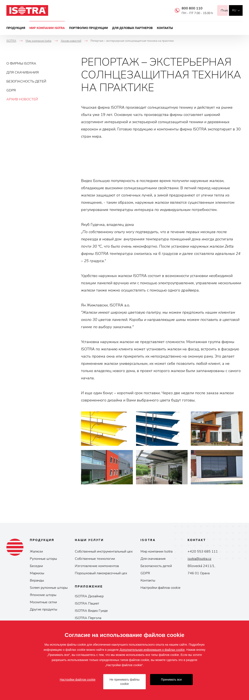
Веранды (37, 580)
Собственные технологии (95, 558)
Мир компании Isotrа (156, 551)
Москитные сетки (43, 602)
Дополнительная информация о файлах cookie (152, 649)
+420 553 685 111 (203, 551)
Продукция (15, 28)
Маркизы (37, 573)
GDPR (11, 90)
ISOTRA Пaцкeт (87, 603)
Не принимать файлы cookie (125, 682)
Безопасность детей (26, 81)
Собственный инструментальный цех (104, 551)
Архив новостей (22, 99)
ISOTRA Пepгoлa (88, 618)
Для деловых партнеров (132, 28)
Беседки (36, 566)
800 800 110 (186, 8)
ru (234, 10)
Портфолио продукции (88, 28)
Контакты (165, 28)
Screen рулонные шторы (49, 587)
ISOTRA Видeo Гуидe (91, 610)
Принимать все (171, 679)
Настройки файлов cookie (160, 587)
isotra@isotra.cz (199, 558)
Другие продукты (43, 609)
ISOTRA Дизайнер (89, 596)
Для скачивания (22, 72)
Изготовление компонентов (97, 566)
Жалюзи (36, 551)
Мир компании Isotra (47, 28)
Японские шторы (43, 595)
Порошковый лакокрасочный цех (101, 573)
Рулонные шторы (43, 558)
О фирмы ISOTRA (21, 63)
